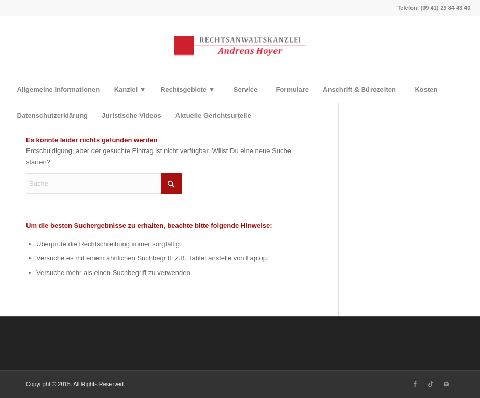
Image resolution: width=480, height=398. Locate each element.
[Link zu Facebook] (415, 384)
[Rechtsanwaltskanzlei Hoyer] (240, 46)
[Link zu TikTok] (430, 384)
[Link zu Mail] (446, 384)
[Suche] (104, 183)
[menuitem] (58, 90)
